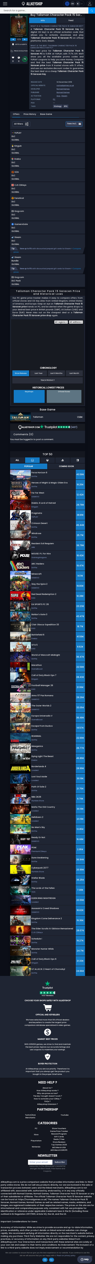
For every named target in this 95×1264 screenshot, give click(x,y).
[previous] (13, 39)
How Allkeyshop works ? (48, 1090)
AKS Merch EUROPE (58, 1150)
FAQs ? (47, 1101)
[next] (25, 39)
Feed (71, 20)
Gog (58, 96)
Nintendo (36, 1146)
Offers (16, 114)
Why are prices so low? (47, 1093)
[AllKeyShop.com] (32, 4)
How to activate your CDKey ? (47, 1098)
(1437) (59, 427)
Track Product (47, 380)
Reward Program (59, 1134)
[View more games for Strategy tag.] (58, 107)
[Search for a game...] (47, 10)
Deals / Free (59, 1139)
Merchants (30, 1117)
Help (85, 1259)
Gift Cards (59, 1136)
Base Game (46, 114)
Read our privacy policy (66, 1255)
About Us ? (47, 1088)
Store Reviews (59, 1142)
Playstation (36, 1140)
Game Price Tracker (59, 1131)
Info (43, 20)
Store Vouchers (59, 1128)
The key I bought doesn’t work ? (47, 1096)
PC (36, 1128)
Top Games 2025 (59, 1144)
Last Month (74, 373)
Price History (30, 114)
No (51, 1260)
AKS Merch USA (59, 1147)
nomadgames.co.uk (65, 85)
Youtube (65, 1115)
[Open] (5, 4)
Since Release (21, 373)
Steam (64, 96)
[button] (90, 4)
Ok (45, 1260)
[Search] (91, 10)
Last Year (38, 373)
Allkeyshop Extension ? (47, 1104)
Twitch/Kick (30, 1115)
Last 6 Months (56, 373)
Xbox (36, 1134)
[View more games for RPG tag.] (66, 107)
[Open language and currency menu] (73, 4)
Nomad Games (63, 89)
